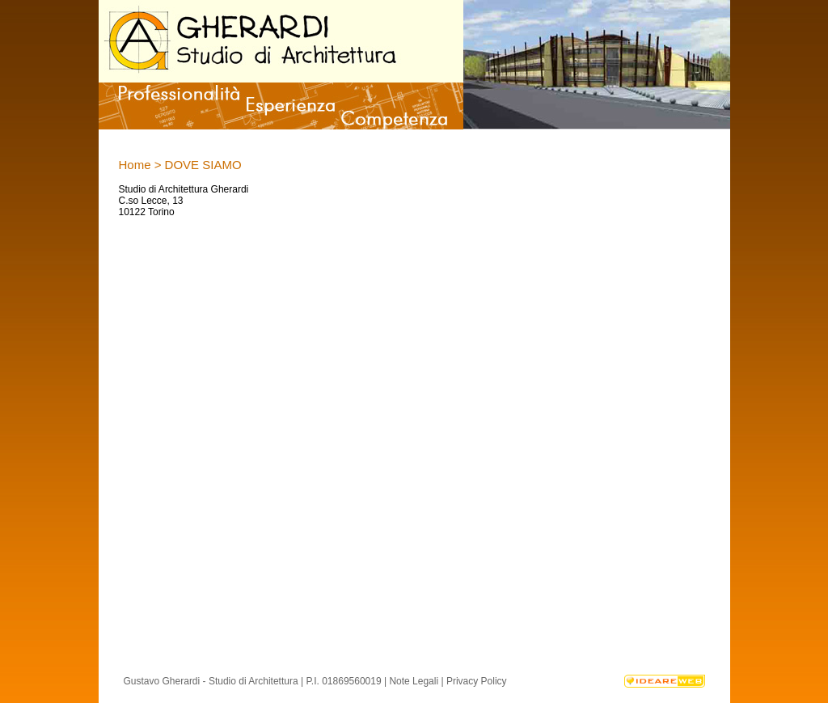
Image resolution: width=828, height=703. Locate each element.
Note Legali (413, 681)
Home (135, 165)
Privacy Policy (476, 681)
